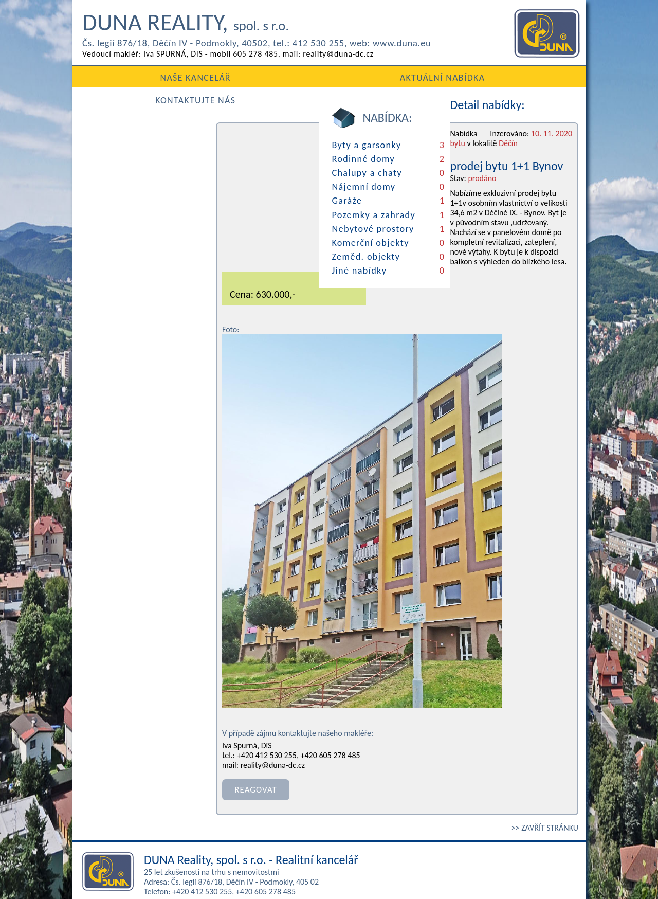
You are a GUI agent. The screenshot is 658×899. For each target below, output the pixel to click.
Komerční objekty (122, 232)
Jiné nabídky (111, 256)
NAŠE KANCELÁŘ (157, 77)
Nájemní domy (115, 182)
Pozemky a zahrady (125, 206)
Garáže (99, 194)
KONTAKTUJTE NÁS (500, 77)
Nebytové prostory (124, 219)
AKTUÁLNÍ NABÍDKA (328, 77)
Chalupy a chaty (118, 169)
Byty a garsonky (118, 144)
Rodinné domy (115, 157)
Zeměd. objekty (117, 244)
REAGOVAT (253, 745)
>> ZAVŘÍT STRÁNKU (544, 782)
